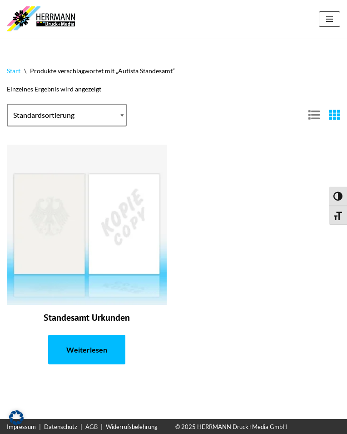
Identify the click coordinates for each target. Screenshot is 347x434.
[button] (16, 417)
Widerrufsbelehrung (132, 426)
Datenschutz (60, 426)
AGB (91, 426)
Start (13, 71)
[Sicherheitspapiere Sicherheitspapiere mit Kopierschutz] (43, 18)
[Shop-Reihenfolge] (67, 115)
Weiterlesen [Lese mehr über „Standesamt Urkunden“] (86, 349)
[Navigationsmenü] (329, 19)
